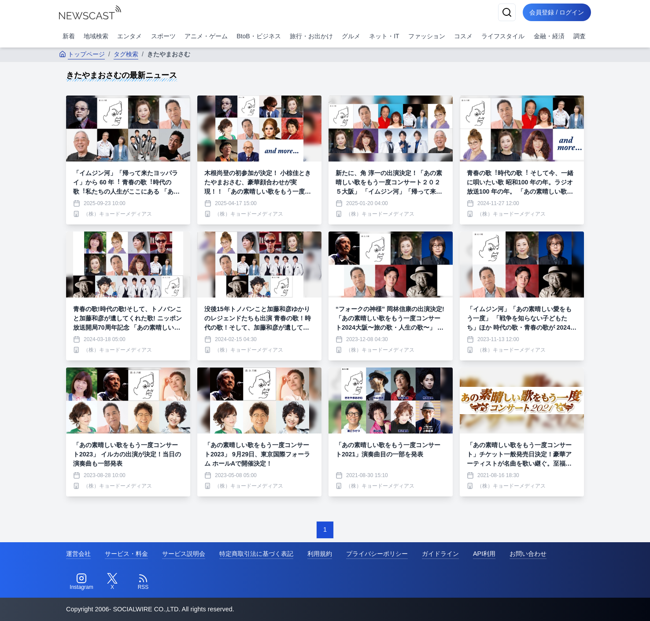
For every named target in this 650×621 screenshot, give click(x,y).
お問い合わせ (528, 553)
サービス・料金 (126, 553)
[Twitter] (112, 582)
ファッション (426, 36)
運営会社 (78, 553)
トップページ (82, 54)
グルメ (351, 36)
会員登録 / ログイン (556, 12)
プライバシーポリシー (377, 553)
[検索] (506, 12)
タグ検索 (126, 54)
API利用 (484, 553)
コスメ (463, 36)
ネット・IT (384, 36)
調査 (579, 36)
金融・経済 (549, 36)
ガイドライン (440, 553)
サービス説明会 (183, 553)
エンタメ (129, 36)
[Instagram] (81, 582)
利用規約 (319, 553)
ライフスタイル (502, 36)
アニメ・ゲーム (206, 36)
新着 (69, 36)
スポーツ (163, 36)
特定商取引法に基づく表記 (256, 553)
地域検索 (96, 36)
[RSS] (143, 582)
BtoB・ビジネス (258, 36)
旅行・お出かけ (311, 36)
